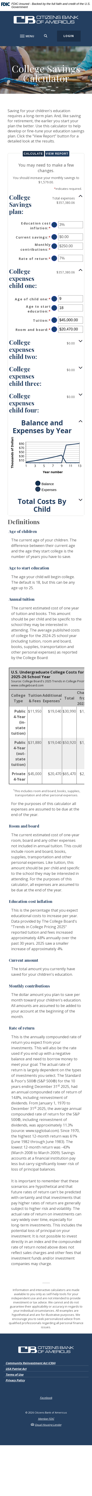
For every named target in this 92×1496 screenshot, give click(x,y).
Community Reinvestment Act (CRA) (30, 1363)
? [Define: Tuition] (54, 320)
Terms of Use (14, 1375)
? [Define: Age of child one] (54, 299)
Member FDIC (46, 1418)
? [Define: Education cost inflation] (54, 225)
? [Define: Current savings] (54, 237)
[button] (46, 204)
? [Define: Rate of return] (54, 258)
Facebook (46, 1397)
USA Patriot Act (16, 1369)
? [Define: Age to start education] (54, 308)
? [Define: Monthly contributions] (54, 246)
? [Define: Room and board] (54, 329)
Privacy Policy (15, 1380)
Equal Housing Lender (48, 1424)
